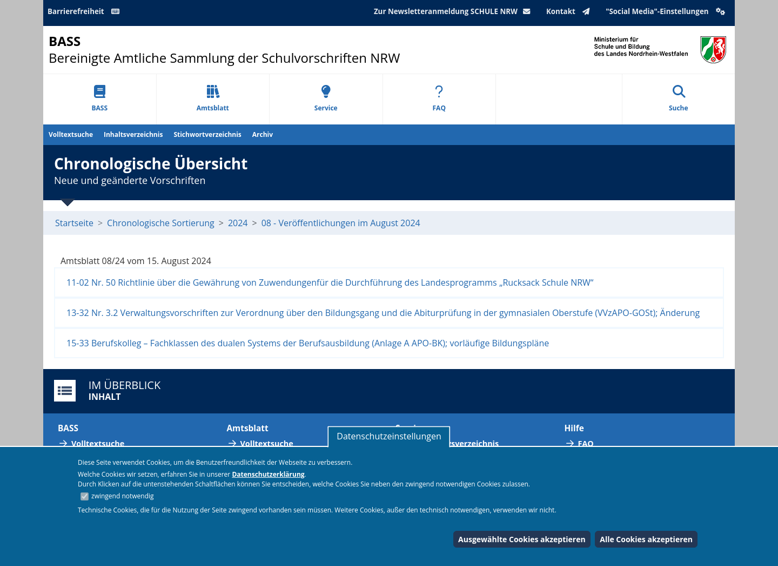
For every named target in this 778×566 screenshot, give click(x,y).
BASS (99, 99)
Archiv (262, 134)
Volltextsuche (71, 134)
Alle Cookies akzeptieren (646, 539)
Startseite (74, 223)
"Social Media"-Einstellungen (667, 11)
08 (266, 223)
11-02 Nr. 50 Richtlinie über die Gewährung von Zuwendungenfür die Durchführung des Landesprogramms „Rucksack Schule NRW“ (329, 282)
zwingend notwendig (122, 496)
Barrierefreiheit (85, 11)
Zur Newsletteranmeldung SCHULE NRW (454, 11)
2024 (238, 223)
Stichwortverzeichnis (207, 134)
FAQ (439, 99)
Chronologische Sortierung (160, 223)
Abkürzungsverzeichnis (454, 443)
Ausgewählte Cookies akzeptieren (522, 539)
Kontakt (570, 11)
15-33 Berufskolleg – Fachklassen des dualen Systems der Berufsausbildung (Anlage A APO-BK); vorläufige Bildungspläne (307, 343)
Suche (678, 99)
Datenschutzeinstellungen (389, 436)
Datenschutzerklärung (268, 474)
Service (326, 99)
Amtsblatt (213, 99)
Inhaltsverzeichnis (133, 134)
